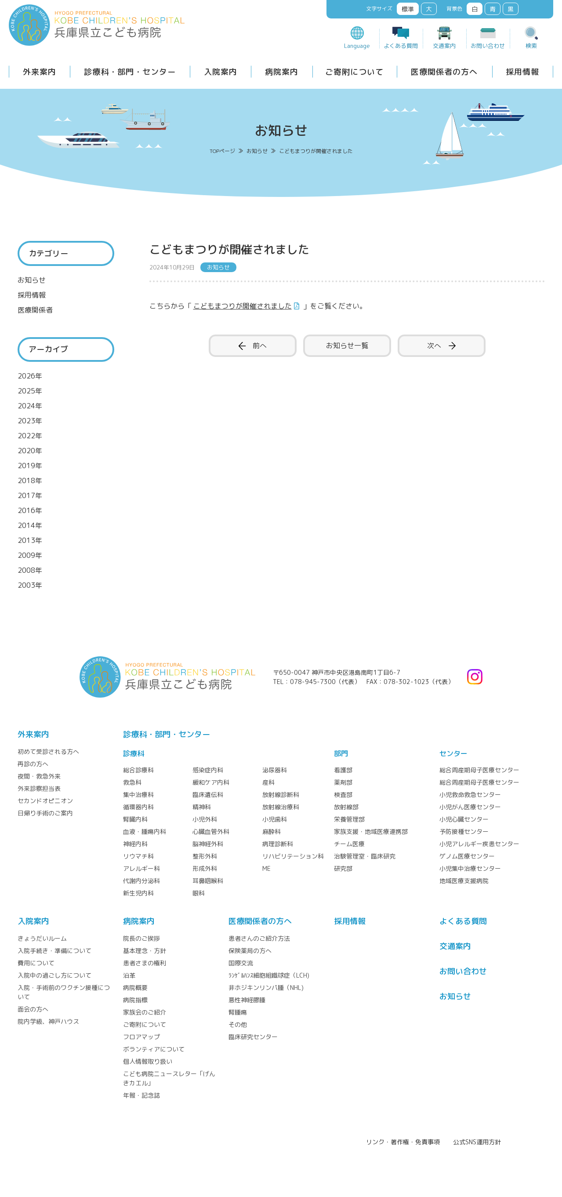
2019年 (30, 465)
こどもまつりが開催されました (242, 306)
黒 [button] (511, 9)
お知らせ (32, 280)
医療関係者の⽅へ (260, 921)
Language (357, 46)
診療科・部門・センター (130, 71)
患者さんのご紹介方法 (259, 938)
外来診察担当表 (39, 788)
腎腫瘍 (237, 1012)
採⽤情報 (350, 921)
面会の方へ (33, 1009)
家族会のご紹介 (144, 1012)
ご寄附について (354, 71)
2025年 (30, 391)
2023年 (30, 421)
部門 (341, 753)
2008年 (30, 570)
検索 (531, 46)
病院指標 (135, 1000)
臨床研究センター (253, 1037)
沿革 (129, 975)
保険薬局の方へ (250, 950)
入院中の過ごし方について (54, 975)
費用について (36, 963)
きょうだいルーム (42, 938)
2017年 (30, 495)
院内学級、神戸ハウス (48, 1021)
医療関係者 (35, 310)
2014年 (30, 525)
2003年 (30, 585)
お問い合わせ (488, 46)
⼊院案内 (33, 921)
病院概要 (135, 987)
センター (453, 753)
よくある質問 (401, 46)
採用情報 (522, 71)
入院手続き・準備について (54, 950)
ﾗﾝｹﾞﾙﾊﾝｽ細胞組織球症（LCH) (268, 975)
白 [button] (474, 9)
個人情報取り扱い (147, 1061)
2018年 (30, 480)
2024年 (30, 406)
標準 (408, 9)
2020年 (30, 450)
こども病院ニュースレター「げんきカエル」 (169, 1078)
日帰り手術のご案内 (45, 813)
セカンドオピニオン (45, 801)
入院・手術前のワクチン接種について (64, 992)
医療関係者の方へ (444, 71)
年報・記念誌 (141, 1095)
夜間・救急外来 (39, 776)
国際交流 (240, 963)
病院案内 (281, 71)
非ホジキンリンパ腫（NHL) (266, 987)
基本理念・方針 (144, 950)
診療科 (133, 753)
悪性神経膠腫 (246, 1000)
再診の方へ (33, 764)
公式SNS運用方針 (477, 1142)
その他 (237, 1024)
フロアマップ (141, 1037)
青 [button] (492, 9)
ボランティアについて (154, 1049)
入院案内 (220, 71)
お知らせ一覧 (347, 345)
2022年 (30, 435)
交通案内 (444, 46)
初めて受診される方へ (48, 751)
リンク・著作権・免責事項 (403, 1142)
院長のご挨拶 (141, 938)
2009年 (30, 555)
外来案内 (39, 71)
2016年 (30, 510)
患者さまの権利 (144, 963)
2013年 (30, 540)
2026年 (30, 376)
